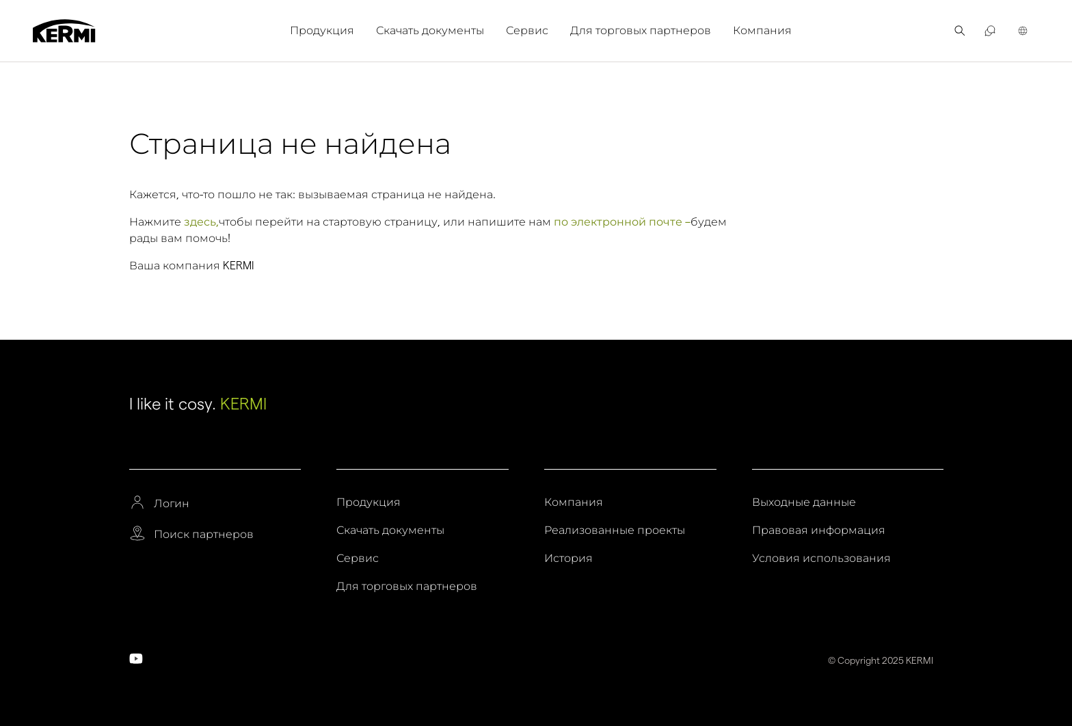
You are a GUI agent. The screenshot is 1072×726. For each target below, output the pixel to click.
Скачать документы (430, 30)
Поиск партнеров (204, 534)
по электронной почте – (622, 222)
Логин (171, 503)
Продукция (322, 30)
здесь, (201, 222)
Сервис (527, 30)
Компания (762, 30)
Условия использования (821, 558)
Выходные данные (804, 502)
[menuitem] (327, 31)
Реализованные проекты (614, 530)
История (568, 558)
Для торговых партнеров (640, 30)
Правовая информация (818, 530)
